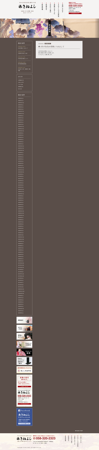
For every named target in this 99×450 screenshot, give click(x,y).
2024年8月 (20, 115)
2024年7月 (20, 117)
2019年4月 (20, 228)
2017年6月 (20, 276)
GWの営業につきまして (23, 48)
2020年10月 (20, 193)
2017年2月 (20, 284)
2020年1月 (20, 208)
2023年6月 (20, 135)
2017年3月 (20, 282)
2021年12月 (20, 167)
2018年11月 (20, 239)
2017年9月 (20, 269)
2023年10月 (20, 130)
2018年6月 (20, 250)
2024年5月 (20, 120)
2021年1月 (20, 187)
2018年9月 (20, 243)
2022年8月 (20, 152)
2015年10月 (20, 308)
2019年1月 (20, 234)
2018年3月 (20, 256)
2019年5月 (20, 226)
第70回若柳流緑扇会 (22, 63)
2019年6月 (20, 224)
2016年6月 (20, 299)
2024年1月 (20, 124)
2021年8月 (20, 176)
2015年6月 (20, 312)
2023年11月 (20, 128)
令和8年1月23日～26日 (22, 53)
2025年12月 (20, 102)
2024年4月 (20, 122)
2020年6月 (20, 200)
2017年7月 (20, 273)
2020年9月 (20, 195)
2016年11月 (20, 291)
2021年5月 (20, 182)
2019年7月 (20, 221)
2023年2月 (20, 141)
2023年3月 (20, 139)
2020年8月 (20, 198)
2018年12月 (20, 237)
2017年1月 (20, 286)
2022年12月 (20, 146)
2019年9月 (20, 217)
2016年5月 (20, 302)
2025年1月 (20, 109)
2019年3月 (20, 230)
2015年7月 (20, 310)
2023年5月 (20, 137)
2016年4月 (20, 304)
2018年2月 (20, 258)
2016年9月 (20, 295)
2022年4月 (20, 161)
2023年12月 (20, 126)
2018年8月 (20, 245)
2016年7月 (20, 297)
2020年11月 (20, 191)
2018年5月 (20, 252)
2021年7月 (20, 178)
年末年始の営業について (23, 58)
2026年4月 (20, 98)
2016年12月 (20, 289)
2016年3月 (20, 306)
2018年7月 (20, 247)
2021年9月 (20, 174)
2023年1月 (20, 143)
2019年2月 (20, 232)
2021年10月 (20, 172)
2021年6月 (20, 180)
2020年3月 (20, 206)
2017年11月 (20, 265)
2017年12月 (20, 263)
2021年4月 (20, 185)
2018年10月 (20, 241)
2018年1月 (20, 260)
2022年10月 (20, 150)
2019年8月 (20, 219)
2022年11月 (20, 148)
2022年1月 (20, 165)
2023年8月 (20, 133)
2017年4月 (20, 280)
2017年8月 (20, 271)
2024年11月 (20, 113)
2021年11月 (20, 169)
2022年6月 (20, 156)
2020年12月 (20, 189)
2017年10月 (20, 267)
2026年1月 (20, 100)
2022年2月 (20, 163)
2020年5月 (20, 202)
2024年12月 (20, 111)
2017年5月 (20, 278)
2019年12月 (20, 211)
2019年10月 (20, 215)
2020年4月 (20, 204)
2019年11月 (20, 213)
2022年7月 (20, 154)
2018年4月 (20, 254)
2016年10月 (20, 293)
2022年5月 (20, 159)
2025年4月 (20, 104)
